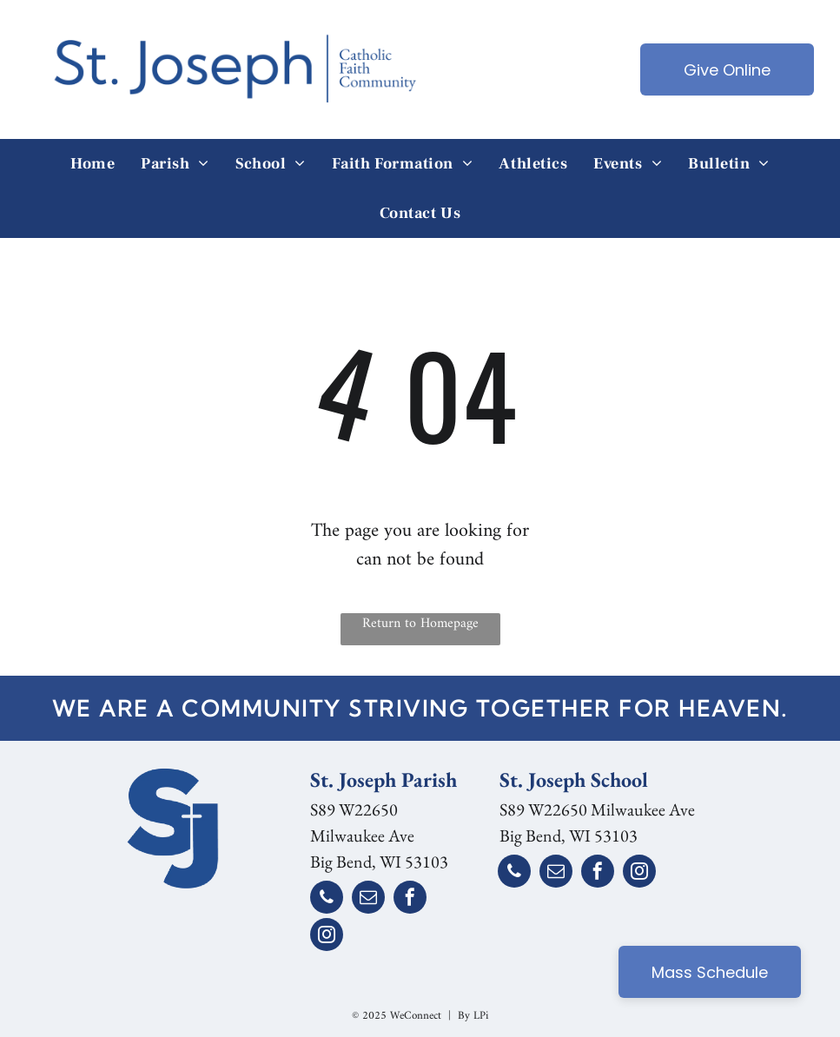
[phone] (326, 899)
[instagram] (326, 936)
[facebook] (410, 899)
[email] (368, 899)
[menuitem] (92, 163)
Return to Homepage (420, 624)
